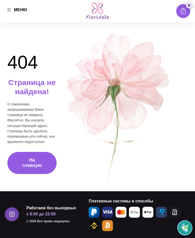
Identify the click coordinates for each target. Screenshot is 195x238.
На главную (32, 162)
